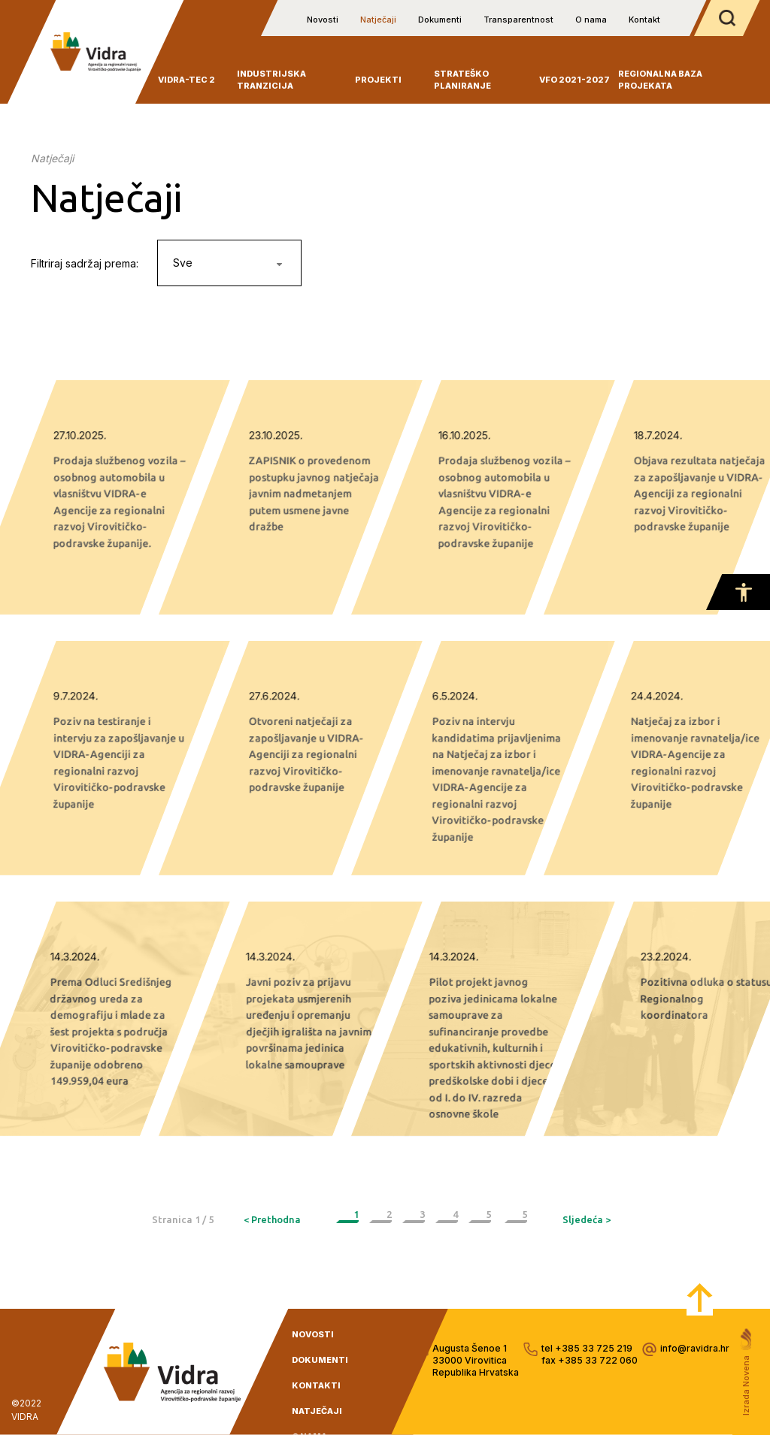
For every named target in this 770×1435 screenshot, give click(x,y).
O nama (591, 19)
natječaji (317, 1411)
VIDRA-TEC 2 (186, 79)
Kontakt (644, 19)
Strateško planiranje (462, 79)
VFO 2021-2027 (574, 79)
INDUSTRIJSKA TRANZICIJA (271, 79)
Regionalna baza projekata (660, 79)
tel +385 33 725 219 (586, 1348)
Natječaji (378, 19)
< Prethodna (272, 1219)
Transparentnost (518, 19)
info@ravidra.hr (694, 1348)
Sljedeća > (586, 1219)
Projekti (378, 79)
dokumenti (320, 1360)
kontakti (316, 1385)
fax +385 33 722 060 (589, 1360)
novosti (313, 1334)
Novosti (322, 19)
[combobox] (229, 263)
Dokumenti (440, 19)
